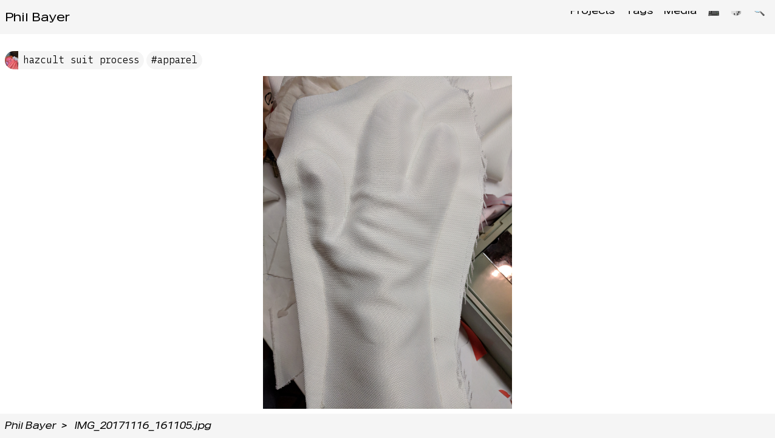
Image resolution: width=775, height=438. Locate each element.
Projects (573, 17)
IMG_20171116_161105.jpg (143, 425)
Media (668, 17)
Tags (624, 17)
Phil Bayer (37, 17)
